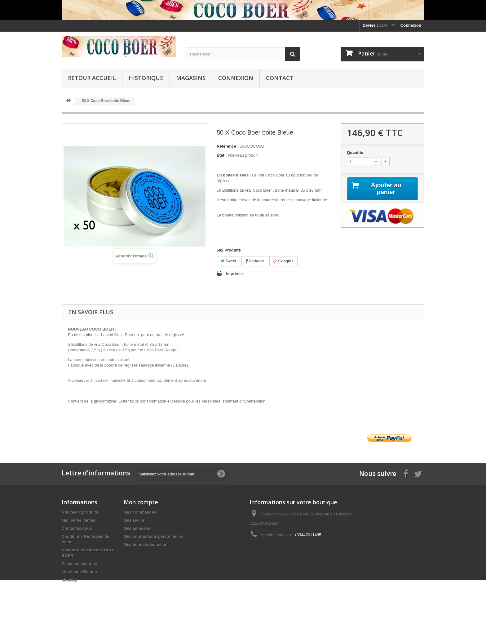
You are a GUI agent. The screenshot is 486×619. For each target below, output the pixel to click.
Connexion (410, 25)
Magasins (190, 78)
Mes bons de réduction (146, 544)
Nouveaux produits (80, 512)
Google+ (283, 261)
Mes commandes (140, 512)
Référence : (228, 146)
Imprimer (234, 273)
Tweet (228, 261)
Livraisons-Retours (80, 571)
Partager (254, 261)
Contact (280, 78)
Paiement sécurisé (79, 563)
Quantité (355, 152)
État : (222, 155)
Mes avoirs (134, 520)
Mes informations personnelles (153, 536)
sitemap (69, 579)
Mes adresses (137, 528)
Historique (146, 78)
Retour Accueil (92, 78)
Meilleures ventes (78, 520)
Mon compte (141, 502)
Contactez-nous (77, 528)
